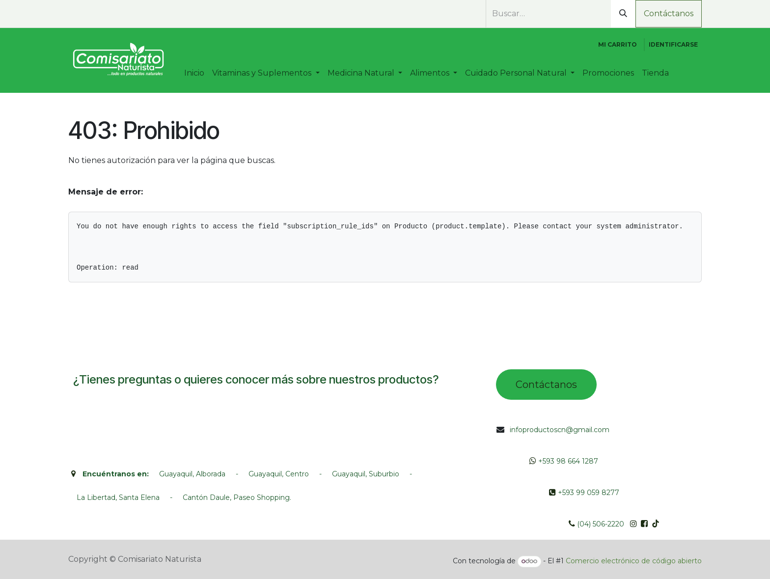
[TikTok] (124, 14)
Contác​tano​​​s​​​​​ (546, 384)
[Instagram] (106, 14)
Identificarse (673, 44)
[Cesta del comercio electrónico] (617, 44)
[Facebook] (89, 14)
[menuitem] (194, 73)
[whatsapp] (73, 14)
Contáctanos (668, 13)
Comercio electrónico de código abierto (634, 560)
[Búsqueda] (623, 14)
